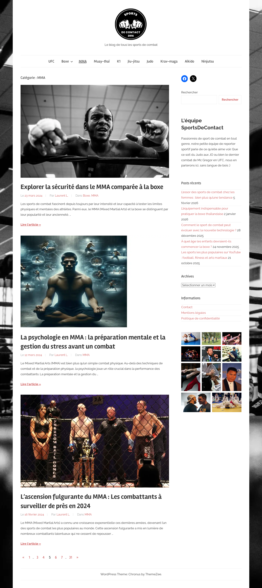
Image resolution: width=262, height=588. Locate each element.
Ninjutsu (207, 61)
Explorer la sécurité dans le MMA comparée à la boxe (92, 187)
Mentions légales (193, 313)
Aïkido (189, 61)
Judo (150, 61)
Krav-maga (169, 61)
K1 (118, 61)
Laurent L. (61, 195)
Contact (186, 307)
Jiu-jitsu (134, 61)
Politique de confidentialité (200, 318)
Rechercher (189, 92)
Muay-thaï (102, 61)
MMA (83, 61)
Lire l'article (29, 224)
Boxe (67, 61)
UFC (51, 61)
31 (70, 557)
